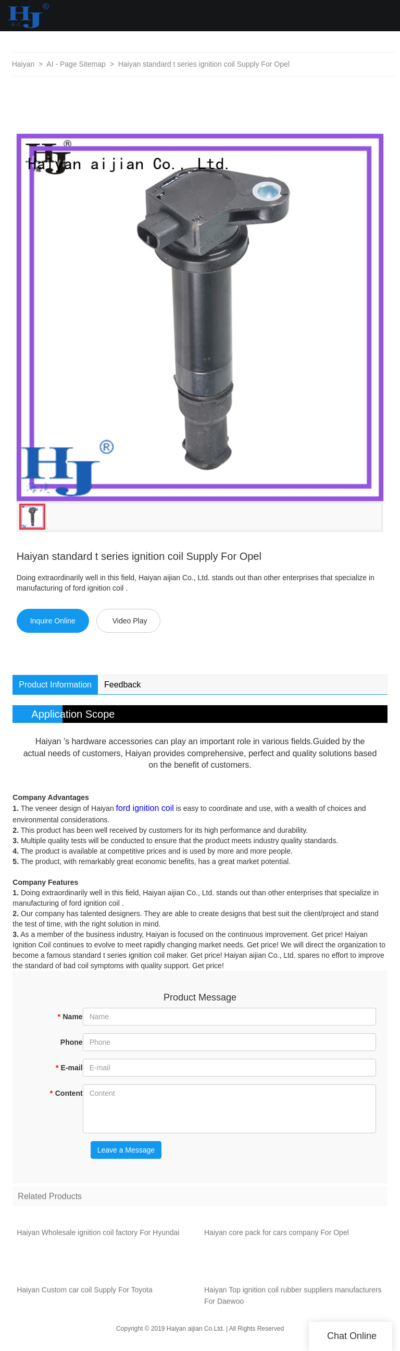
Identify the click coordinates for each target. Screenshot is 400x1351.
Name (70, 1016)
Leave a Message (126, 1150)
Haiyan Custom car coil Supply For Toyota (84, 1294)
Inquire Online (53, 621)
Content (65, 1093)
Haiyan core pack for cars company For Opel (276, 1236)
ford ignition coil (145, 808)
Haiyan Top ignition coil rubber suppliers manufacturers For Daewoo (293, 1299)
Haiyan (23, 64)
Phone (71, 1042)
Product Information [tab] (55, 684)
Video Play (130, 621)
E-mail (68, 1068)
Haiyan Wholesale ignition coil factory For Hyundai (98, 1236)
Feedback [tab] (122, 684)
